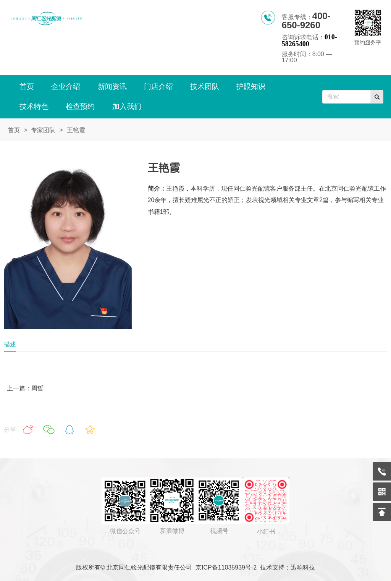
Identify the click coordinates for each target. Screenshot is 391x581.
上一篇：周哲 (25, 388)
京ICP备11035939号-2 (226, 567)
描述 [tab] (10, 344)
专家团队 (43, 130)
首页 (14, 130)
